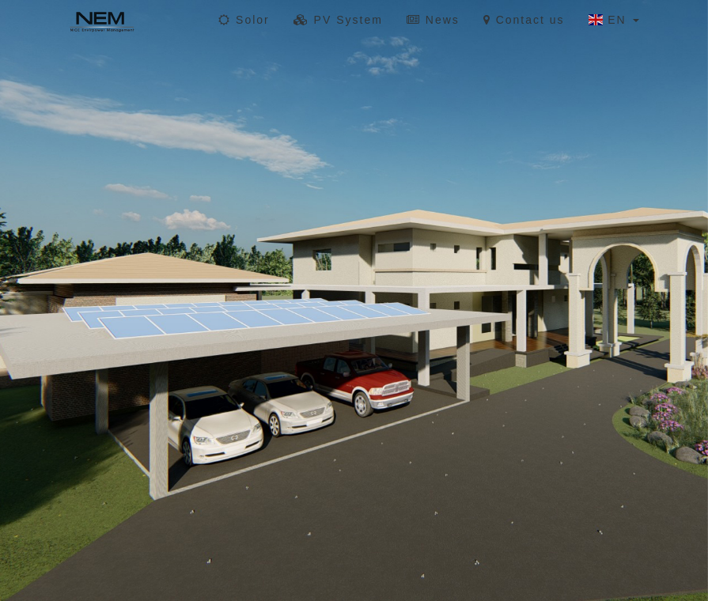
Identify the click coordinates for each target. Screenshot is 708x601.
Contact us (524, 19)
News (433, 19)
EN (614, 19)
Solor (244, 19)
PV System (338, 19)
